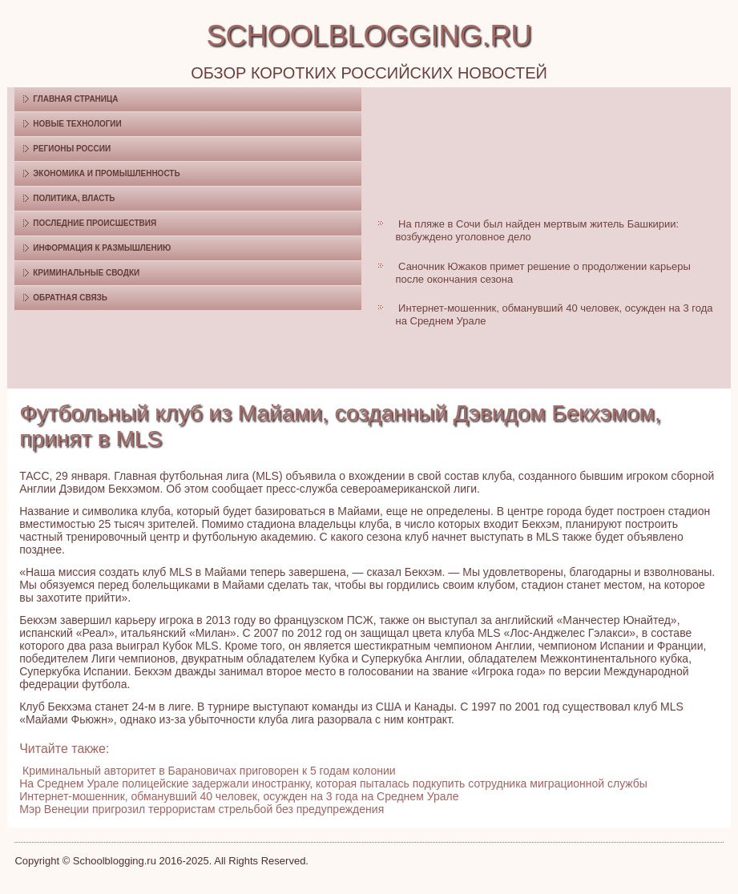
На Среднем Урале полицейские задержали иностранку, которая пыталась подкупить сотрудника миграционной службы (333, 783)
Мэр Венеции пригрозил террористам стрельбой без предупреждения (201, 809)
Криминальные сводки (86, 272)
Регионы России (72, 148)
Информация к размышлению (102, 248)
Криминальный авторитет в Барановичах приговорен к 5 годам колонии (208, 770)
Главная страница (75, 99)
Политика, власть (74, 198)
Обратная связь (70, 297)
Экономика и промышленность (106, 173)
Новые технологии (77, 123)
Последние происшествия (94, 223)
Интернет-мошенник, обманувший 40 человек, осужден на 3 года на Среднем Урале (238, 796)
